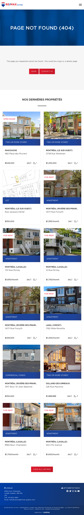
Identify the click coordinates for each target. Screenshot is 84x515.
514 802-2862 (13, 497)
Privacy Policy (29, 509)
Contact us (47, 71)
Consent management (52, 509)
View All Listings (42, 469)
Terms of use (39, 509)
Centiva (46, 512)
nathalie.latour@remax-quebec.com (22, 500)
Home (34, 71)
